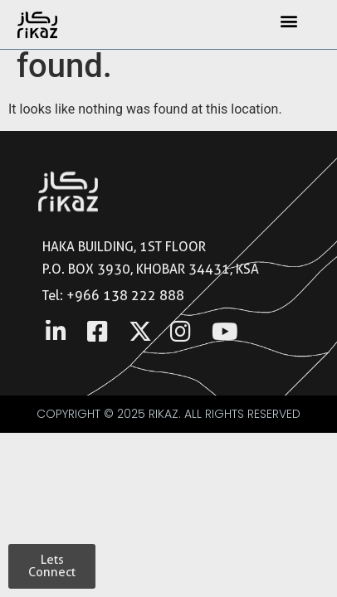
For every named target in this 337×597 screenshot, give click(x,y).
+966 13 (93, 295)
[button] (289, 20)
